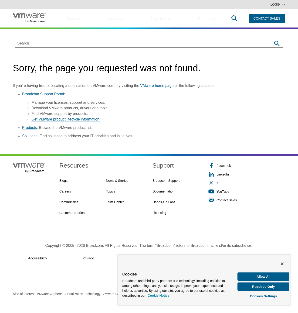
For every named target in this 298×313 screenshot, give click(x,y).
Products (73, 19)
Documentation (163, 191)
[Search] (276, 43)
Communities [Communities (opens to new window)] (68, 202)
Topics (110, 191)
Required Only (263, 285)
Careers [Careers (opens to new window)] (65, 191)
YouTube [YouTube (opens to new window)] (218, 191)
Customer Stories (72, 213)
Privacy (88, 258)
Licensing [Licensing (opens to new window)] (159, 213)
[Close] (282, 261)
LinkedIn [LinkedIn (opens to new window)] (218, 174)
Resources (207, 19)
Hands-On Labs (163, 202)
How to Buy (161, 19)
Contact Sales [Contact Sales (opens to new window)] (222, 200)
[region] (204, 279)
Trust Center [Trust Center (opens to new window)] (115, 202)
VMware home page (156, 86)
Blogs (63, 180)
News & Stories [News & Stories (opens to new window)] (117, 180)
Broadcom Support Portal (43, 94)
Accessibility (37, 258)
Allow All (264, 274)
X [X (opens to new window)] (213, 183)
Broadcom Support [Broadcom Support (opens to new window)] (166, 180)
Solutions (116, 19)
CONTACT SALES (267, 18)
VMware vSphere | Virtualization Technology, (69, 294)
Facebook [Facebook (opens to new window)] (219, 166)
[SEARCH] (138, 43)
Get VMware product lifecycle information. (65, 119)
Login (277, 4)
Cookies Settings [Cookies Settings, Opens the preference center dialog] (263, 295)
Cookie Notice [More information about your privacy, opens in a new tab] (158, 293)
